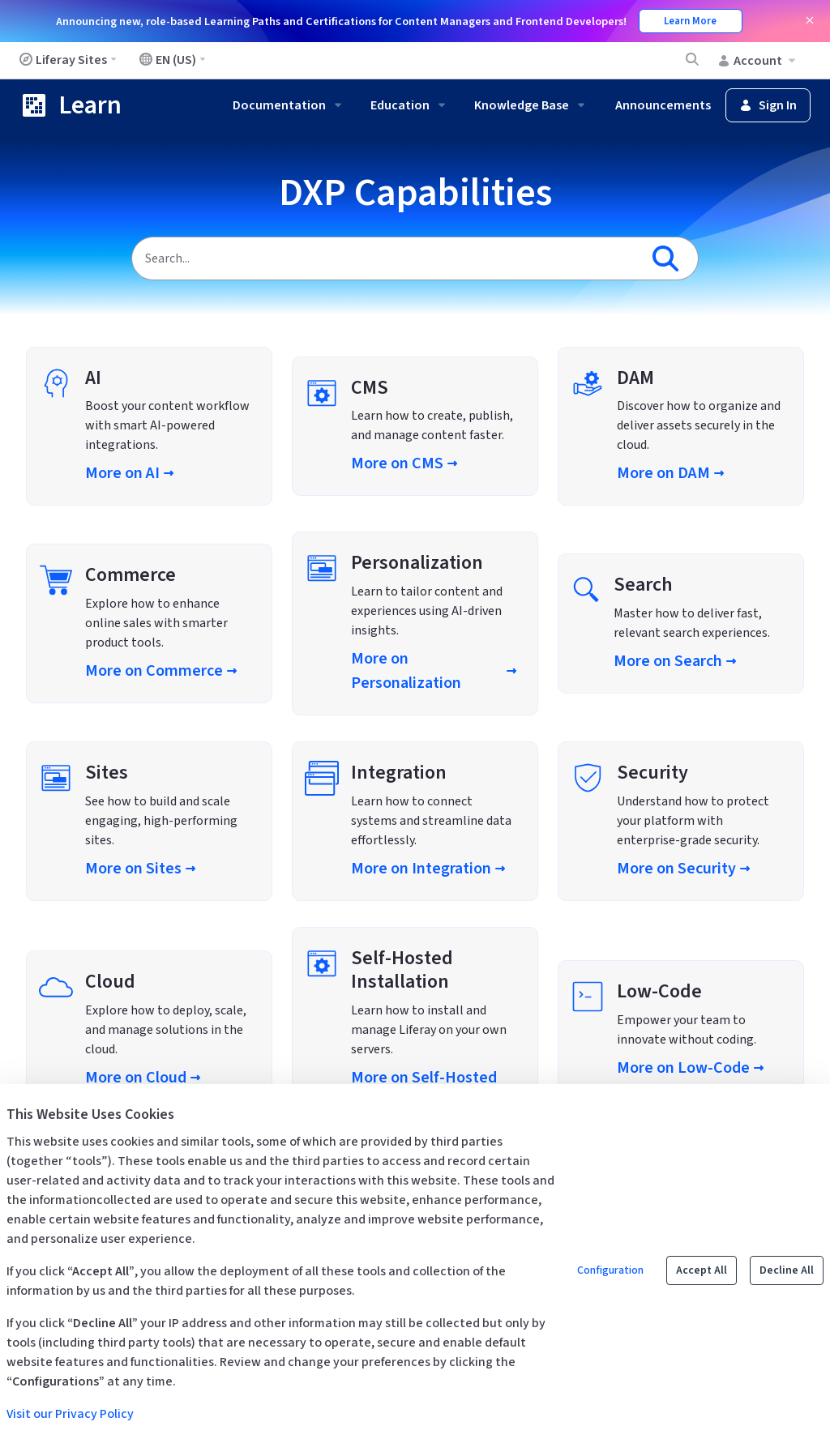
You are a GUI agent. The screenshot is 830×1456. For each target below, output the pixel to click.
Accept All (701, 1270)
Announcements (663, 105)
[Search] (385, 258)
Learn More (690, 21)
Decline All (786, 1270)
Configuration (610, 1270)
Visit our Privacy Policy (70, 1414)
